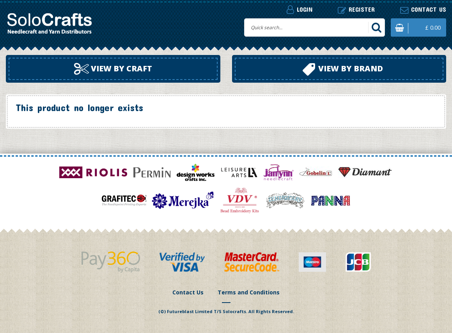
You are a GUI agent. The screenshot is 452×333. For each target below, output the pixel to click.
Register (356, 9)
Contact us (423, 9)
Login (299, 9)
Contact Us (188, 292)
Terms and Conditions (249, 292)
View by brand (343, 69)
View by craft (113, 69)
